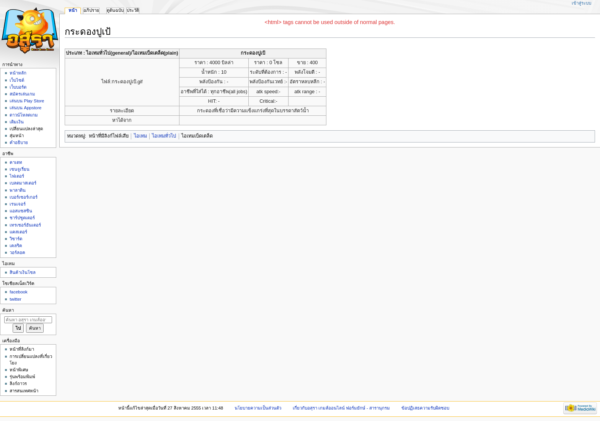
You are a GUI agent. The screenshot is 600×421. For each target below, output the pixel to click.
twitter (15, 299)
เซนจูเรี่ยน (19, 169)
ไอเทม (140, 136)
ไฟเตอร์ (17, 176)
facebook (18, 292)
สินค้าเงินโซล (23, 272)
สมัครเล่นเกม (22, 94)
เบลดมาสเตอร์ (23, 183)
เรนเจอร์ (18, 204)
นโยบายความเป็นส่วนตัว (258, 408)
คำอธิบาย (19, 142)
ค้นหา (8, 310)
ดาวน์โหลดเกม (24, 115)
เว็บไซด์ (17, 80)
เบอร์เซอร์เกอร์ (24, 197)
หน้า (72, 10)
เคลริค (16, 245)
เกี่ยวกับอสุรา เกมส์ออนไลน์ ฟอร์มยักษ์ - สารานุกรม (341, 408)
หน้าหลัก (18, 73)
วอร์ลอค (17, 252)
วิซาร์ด (16, 238)
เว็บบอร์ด (18, 87)
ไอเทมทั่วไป (164, 136)
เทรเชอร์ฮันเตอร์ (25, 225)
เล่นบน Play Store (27, 101)
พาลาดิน (18, 190)
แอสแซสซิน (21, 211)
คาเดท (16, 162)
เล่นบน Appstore (25, 107)
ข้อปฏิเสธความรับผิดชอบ (425, 408)
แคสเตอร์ (18, 232)
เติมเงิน (17, 122)
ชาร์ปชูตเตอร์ (22, 217)
